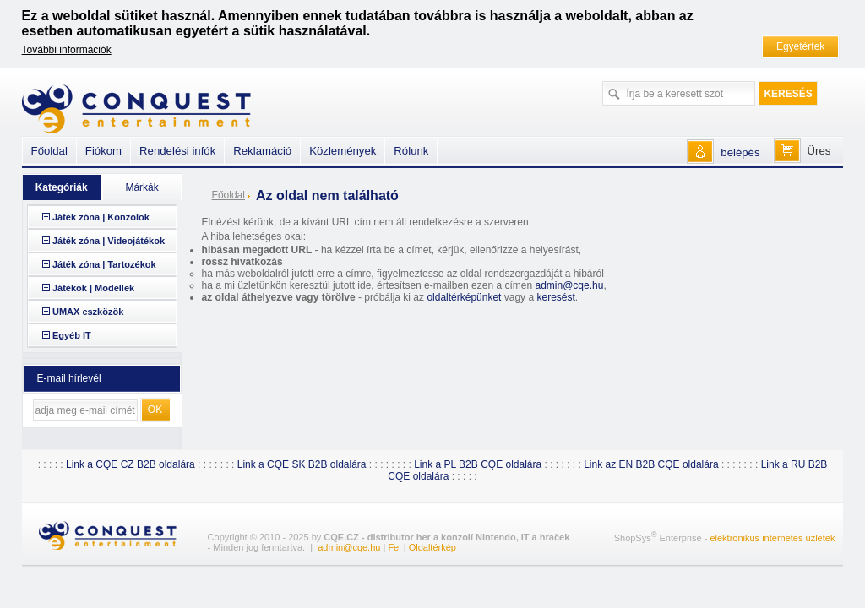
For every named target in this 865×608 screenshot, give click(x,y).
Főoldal (228, 195)
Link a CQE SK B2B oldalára (302, 464)
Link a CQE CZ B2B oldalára (130, 464)
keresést (555, 297)
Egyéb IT (71, 335)
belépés (740, 152)
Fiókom (103, 150)
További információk (67, 50)
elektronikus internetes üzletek (772, 538)
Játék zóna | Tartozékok (104, 264)
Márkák (141, 187)
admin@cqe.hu (569, 285)
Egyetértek (800, 46)
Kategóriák (61, 187)
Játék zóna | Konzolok (101, 217)
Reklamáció (262, 150)
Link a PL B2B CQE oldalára (477, 464)
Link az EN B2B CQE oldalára (651, 464)
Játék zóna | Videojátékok (108, 241)
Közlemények (342, 150)
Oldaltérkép (432, 547)
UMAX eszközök (87, 312)
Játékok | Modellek (93, 288)
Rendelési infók (177, 150)
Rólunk (411, 150)
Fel (394, 547)
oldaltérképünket (464, 297)
